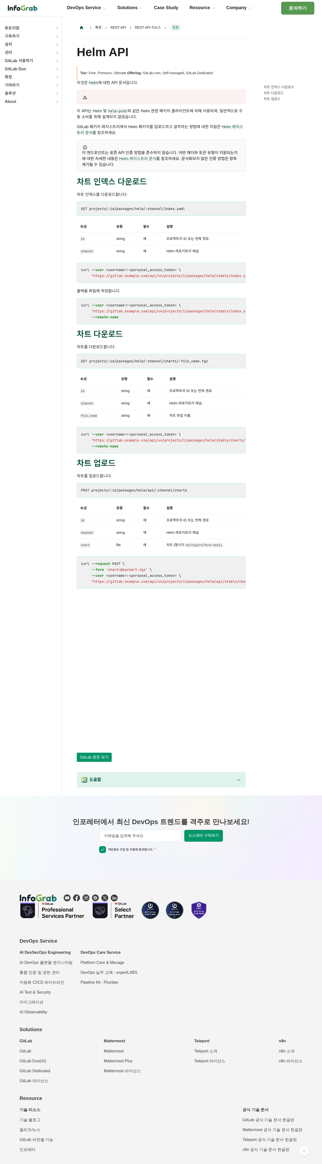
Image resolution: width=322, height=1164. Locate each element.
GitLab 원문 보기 (94, 757)
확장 (8, 77)
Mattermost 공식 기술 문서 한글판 (272, 1130)
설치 (8, 44)
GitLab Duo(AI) (33, 1061)
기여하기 (12, 85)
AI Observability (33, 1012)
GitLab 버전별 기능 (36, 1140)
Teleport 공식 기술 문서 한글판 (269, 1140)
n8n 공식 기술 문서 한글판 (265, 1149)
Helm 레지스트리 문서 (137, 159)
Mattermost (114, 1051)
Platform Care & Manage (102, 962)
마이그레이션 (31, 1002)
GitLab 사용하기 (19, 61)
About (10, 101)
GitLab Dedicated (35, 1071)
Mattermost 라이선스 (122, 1071)
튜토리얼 (12, 28)
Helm (93, 83)
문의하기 (298, 8)
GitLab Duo (15, 69)
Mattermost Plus (118, 1061)
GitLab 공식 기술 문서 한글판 (268, 1120)
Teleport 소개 (205, 1051)
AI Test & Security (35, 992)
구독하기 (12, 36)
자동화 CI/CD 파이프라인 (42, 982)
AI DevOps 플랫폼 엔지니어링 (46, 962)
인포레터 (27, 1149)
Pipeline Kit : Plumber (99, 982)
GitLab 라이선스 (34, 1081)
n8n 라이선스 (290, 1061)
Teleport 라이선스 (209, 1061)
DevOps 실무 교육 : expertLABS (108, 972)
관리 (8, 52)
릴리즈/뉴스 (30, 1130)
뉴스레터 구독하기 (203, 836)
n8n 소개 (287, 1051)
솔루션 (10, 93)
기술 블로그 (30, 1120)
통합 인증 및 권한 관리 (40, 972)
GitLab (25, 1051)
